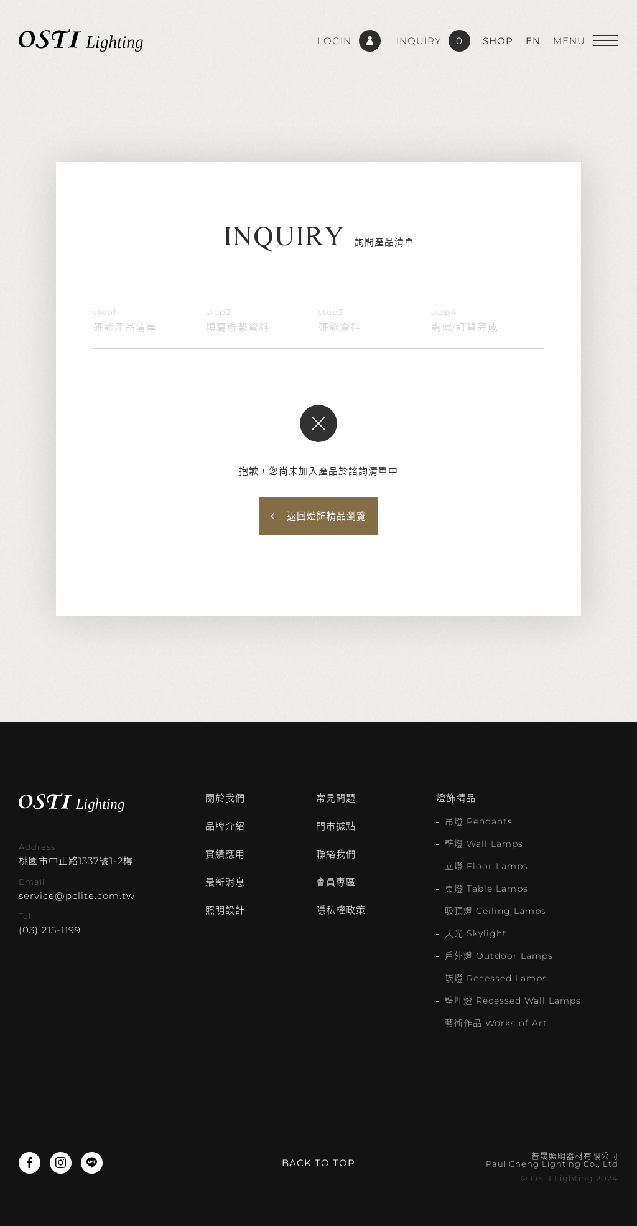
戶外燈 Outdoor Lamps (499, 955)
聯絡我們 (336, 854)
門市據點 (336, 826)
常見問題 (336, 798)
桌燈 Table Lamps (486, 888)
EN (533, 40)
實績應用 (225, 854)
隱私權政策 (341, 910)
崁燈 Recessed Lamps (496, 978)
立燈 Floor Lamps (486, 866)
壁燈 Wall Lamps (484, 843)
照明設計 (225, 910)
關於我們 (225, 798)
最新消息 (225, 882)
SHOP (498, 40)
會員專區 (336, 882)
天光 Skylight (476, 933)
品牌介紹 (225, 826)
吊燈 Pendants (479, 821)
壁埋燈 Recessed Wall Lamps (513, 1000)
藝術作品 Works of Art (496, 1023)
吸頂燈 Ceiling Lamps (495, 911)
